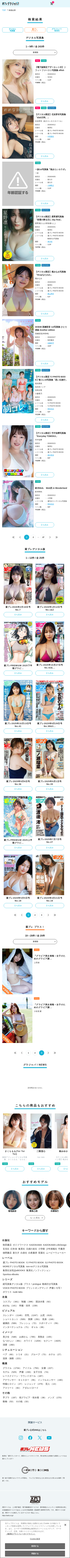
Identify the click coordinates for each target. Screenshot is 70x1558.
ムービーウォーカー (56, 1253)
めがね (10, 1305)
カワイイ (33, 1340)
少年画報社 (51, 1249)
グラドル (12, 1368)
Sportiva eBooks (11, 1274)
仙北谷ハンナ (40, 387)
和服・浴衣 (29, 1305)
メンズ (55, 1397)
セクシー (53, 1340)
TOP (4, 10)
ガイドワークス (20, 1245)
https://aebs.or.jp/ (7, 1515)
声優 (25, 1372)
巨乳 (32, 1315)
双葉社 (41, 1253)
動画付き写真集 (50, 1284)
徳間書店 (7, 1253)
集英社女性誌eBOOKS (14, 1270)
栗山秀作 (51, 294)
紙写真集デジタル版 (13, 1284)
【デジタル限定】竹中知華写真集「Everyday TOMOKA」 (50, 434)
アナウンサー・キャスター (20, 1380)
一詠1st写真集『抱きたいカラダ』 (51, 169)
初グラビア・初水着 (33, 1397)
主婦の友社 (31, 1249)
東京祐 (50, 241)
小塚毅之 (51, 185)
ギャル (38, 1327)
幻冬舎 (14, 1249)
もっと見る (35, 1218)
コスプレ (11, 1301)
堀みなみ (38, 278)
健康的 (10, 1323)
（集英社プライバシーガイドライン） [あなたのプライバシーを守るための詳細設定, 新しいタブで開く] (21, 1534)
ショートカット (15, 1319)
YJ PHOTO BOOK (35, 1262)
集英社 (21, 1249)
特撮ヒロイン (13, 1384)
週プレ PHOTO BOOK (14, 1262)
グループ (39, 1354)
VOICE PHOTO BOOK (14, 1288)
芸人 (51, 1384)
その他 (23, 1401)
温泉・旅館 (12, 1358)
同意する (34, 1554)
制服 (27, 1301)
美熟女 (45, 1337)
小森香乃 (38, 394)
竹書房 (61, 1249)
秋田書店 (7, 1245)
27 (43, 537)
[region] (35, 1539)
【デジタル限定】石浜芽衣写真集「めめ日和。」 (50, 116)
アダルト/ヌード (30, 1388)
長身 (48, 1319)
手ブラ (10, 1397)
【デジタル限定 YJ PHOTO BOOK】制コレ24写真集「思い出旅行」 (51, 378)
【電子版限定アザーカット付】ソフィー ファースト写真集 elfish (50, 68)
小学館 (41, 1249)
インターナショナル (16, 1327)
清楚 (9, 1344)
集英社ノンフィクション (38, 1270)
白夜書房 (32, 1253)
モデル (10, 1372)
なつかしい (12, 1340)
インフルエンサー (51, 1380)
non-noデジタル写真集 (37, 1266)
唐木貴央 (51, 455)
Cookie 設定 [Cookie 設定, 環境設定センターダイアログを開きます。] (35, 1539)
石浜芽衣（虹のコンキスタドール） (49, 121)
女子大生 (41, 1372)
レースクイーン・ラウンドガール (23, 1376)
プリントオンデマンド (37, 1288)
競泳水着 (44, 1301)
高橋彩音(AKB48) (42, 334)
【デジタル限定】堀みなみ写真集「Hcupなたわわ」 (50, 273)
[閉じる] (65, 1525)
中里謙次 (51, 136)
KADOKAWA (35, 1245)
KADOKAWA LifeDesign (55, 1245)
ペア (9, 1354)
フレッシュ (28, 1323)
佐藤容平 (51, 343)
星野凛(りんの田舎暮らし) (45, 223)
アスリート (12, 1388)
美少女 (10, 1337)
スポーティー (49, 1323)
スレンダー (13, 1315)
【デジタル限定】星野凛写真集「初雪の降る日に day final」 (49, 218)
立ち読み (45, 101)
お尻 (46, 1315)
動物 (9, 1401)
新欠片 (16, 1253)
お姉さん (28, 1337)
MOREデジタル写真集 (14, 1266)
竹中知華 (38, 440)
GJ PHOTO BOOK (54, 1262)
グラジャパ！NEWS (57, 30)
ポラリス (7, 1292)
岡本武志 (51, 409)
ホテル (56, 1354)
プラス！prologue (32, 1284)
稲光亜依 (38, 383)
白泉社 (24, 1253)
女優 (47, 1368)
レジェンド (34, 1384)
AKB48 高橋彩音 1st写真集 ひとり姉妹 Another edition (51, 328)
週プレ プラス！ (34, 30)
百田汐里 (38, 390)
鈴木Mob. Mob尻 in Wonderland (51, 488)
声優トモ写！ (56, 1288)
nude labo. (18, 1292)
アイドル (31, 1368)
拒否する (34, 1546)
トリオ (23, 1354)
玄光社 (6, 1249)
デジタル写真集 (12, 30)
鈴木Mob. (39, 492)
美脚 (34, 1319)
